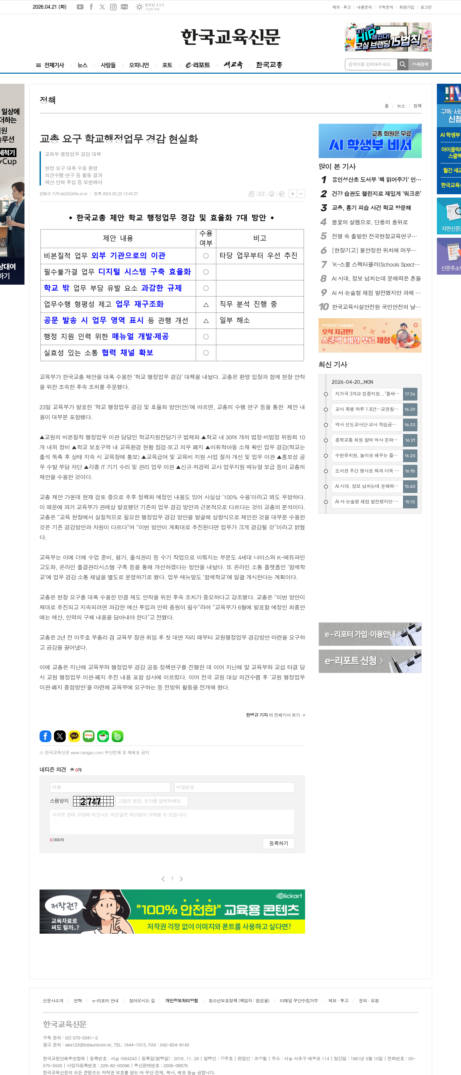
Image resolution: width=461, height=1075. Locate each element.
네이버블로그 (124, 7)
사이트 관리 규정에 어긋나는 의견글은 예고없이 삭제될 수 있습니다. (120, 814)
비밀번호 (185, 787)
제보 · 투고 (341, 7)
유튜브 (80, 7)
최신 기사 (333, 364)
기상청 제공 (152, 9)
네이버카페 (103, 736)
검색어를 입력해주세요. (370, 64)
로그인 (426, 7)
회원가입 (406, 7)
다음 (181, 879)
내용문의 (364, 7)
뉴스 (401, 105)
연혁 (78, 1000)
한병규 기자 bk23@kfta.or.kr (63, 193)
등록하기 (278, 843)
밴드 (117, 736)
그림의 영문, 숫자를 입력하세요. (150, 800)
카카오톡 (74, 736)
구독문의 (385, 7)
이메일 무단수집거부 (299, 1000)
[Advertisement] (73, 32)
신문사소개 (53, 1000)
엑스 (102, 7)
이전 (163, 879)
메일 (261, 194)
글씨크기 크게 (293, 194)
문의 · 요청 (369, 1000)
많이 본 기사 (337, 166)
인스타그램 (113, 7)
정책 (417, 105)
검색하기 (402, 64)
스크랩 (281, 194)
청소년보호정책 (239, 1000)
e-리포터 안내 (106, 1000)
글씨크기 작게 (301, 194)
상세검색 (420, 64)
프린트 (271, 194)
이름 (56, 787)
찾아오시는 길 (142, 1000)
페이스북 (91, 7)
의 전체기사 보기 (273, 715)
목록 (251, 194)
